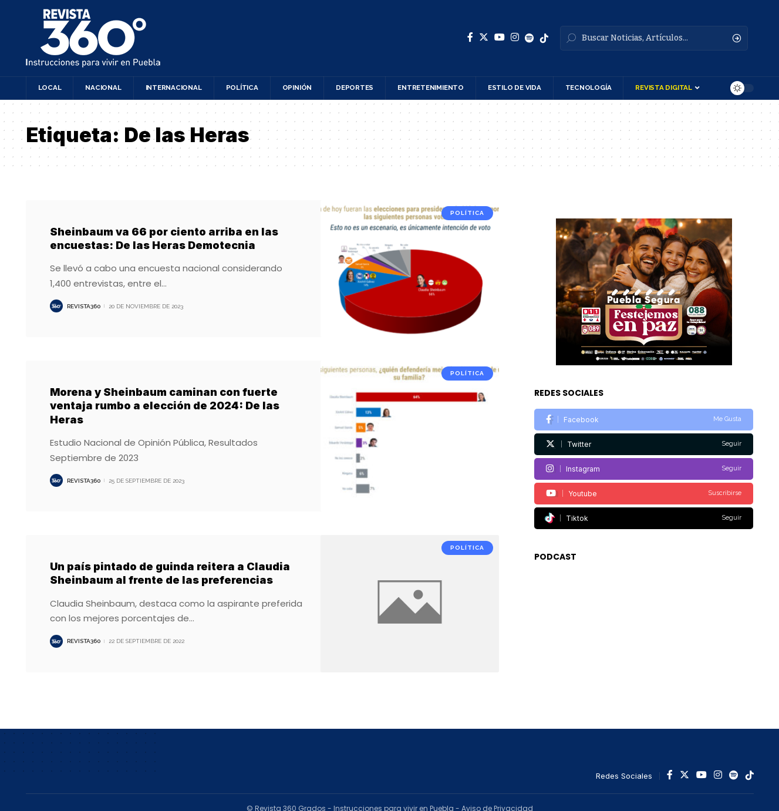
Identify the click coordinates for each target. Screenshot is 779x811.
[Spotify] (529, 38)
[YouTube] (499, 37)
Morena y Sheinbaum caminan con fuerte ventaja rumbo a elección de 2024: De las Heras (164, 406)
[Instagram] (515, 37)
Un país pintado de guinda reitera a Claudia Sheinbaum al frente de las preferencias (170, 573)
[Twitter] (483, 37)
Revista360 (83, 306)
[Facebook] (470, 37)
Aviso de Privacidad (497, 795)
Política (467, 213)
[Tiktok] (643, 500)
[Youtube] (643, 475)
